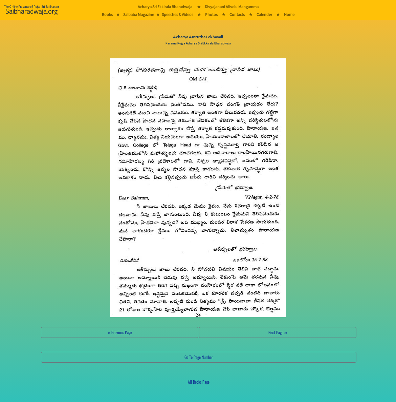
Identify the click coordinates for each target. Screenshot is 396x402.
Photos (211, 14)
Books (107, 14)
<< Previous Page (120, 332)
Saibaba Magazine (138, 14)
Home (289, 14)
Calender (264, 14)
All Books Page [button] (199, 382)
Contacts (237, 14)
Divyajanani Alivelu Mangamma (232, 6)
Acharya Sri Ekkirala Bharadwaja (165, 6)
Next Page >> (277, 332)
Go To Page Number (198, 357)
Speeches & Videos (177, 14)
